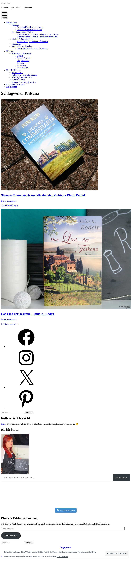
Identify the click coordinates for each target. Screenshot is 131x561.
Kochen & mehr (24, 58)
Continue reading (9, 205)
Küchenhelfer (22, 68)
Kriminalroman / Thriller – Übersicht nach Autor (37, 34)
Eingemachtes (23, 60)
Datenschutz (11, 87)
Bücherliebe (11, 22)
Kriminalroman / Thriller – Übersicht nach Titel (37, 37)
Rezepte (9, 51)
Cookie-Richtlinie (62, 557)
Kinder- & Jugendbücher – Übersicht (32, 41)
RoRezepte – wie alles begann (24, 75)
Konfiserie (21, 65)
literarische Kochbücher (22, 46)
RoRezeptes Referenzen (22, 77)
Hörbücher (16, 44)
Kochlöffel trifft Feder (15, 84)
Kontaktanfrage (18, 80)
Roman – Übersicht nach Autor (30, 27)
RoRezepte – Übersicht (21, 53)
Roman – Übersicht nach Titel (29, 29)
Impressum (65, 547)
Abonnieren (121, 478)
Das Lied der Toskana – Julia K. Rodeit (27, 314)
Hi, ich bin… (17, 72)
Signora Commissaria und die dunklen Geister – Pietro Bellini (43, 195)
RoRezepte (5, 3)
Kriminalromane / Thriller (23, 32)
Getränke (21, 63)
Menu (4, 15)
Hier (3, 424)
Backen (20, 56)
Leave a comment (8, 201)
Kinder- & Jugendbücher (22, 39)
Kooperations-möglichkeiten (24, 82)
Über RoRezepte (13, 70)
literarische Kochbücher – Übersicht (32, 49)
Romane (15, 25)
